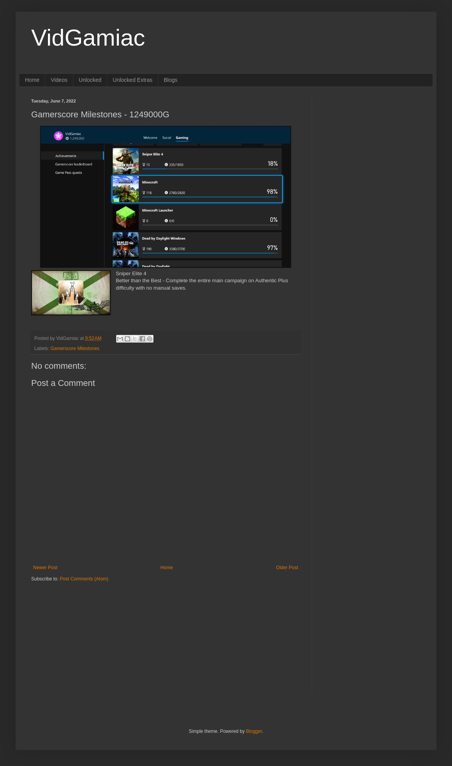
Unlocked (90, 80)
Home (32, 80)
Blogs (170, 80)
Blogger (254, 731)
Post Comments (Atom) (84, 579)
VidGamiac (88, 38)
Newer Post (45, 567)
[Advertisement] (80, 630)
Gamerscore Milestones (75, 348)
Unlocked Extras (132, 80)
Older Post (287, 567)
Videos (59, 80)
